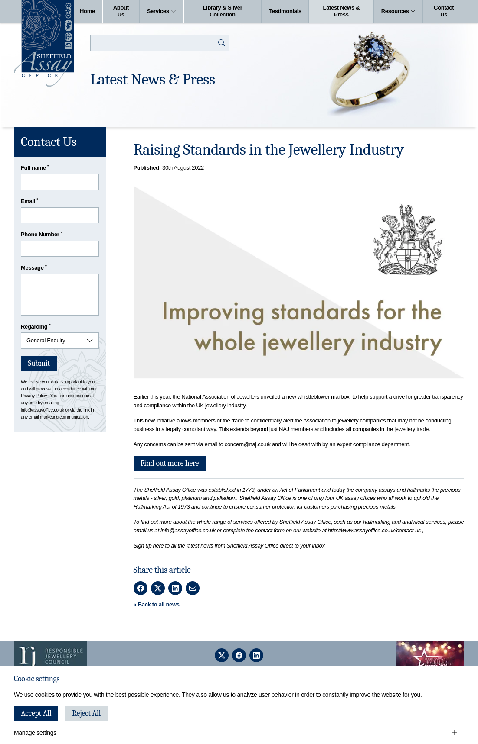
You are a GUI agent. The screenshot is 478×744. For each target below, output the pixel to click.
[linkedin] (256, 655)
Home (87, 11)
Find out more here (170, 463)
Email (29, 200)
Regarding (35, 326)
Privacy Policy (34, 395)
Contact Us (444, 11)
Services (161, 11)
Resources (398, 11)
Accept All (36, 713)
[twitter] (222, 655)
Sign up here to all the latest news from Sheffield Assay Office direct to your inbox (229, 545)
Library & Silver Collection (222, 11)
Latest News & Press (341, 11)
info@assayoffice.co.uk (188, 530)
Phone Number (41, 234)
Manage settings (35, 732)
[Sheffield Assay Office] (44, 43)
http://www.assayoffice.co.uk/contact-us (374, 530)
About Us (121, 11)
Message (33, 267)
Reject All (86, 713)
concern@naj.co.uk (248, 444)
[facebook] (239, 655)
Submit (39, 363)
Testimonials (285, 11)
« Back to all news (157, 604)
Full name (35, 167)
